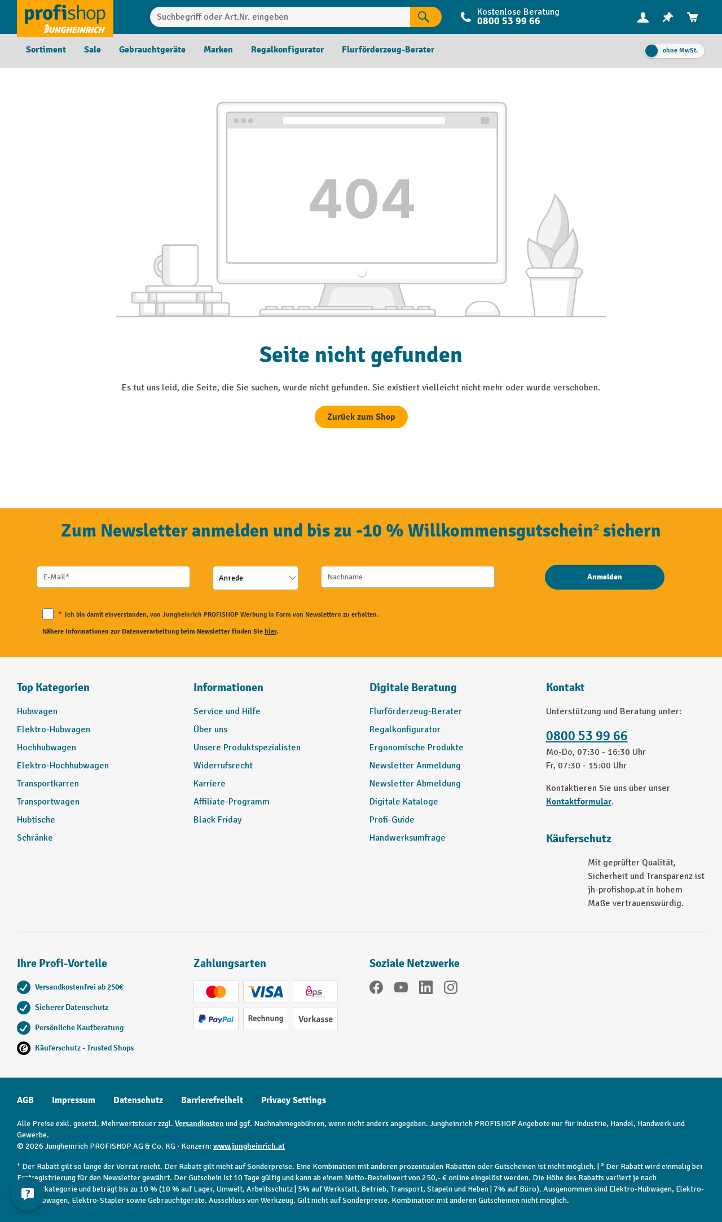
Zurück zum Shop (361, 417)
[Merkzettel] (667, 17)
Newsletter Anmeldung (415, 765)
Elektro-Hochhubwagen (63, 765)
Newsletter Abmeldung (415, 783)
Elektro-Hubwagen (53, 729)
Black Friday (217, 819)
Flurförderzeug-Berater (415, 711)
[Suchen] (426, 17)
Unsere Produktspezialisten (247, 747)
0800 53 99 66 (508, 21)
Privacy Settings (293, 1100)
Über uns (210, 729)
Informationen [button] (228, 687)
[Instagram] (450, 989)
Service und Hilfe (227, 711)
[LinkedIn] (426, 989)
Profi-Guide (392, 819)
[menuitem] (643, 17)
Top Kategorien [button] (53, 687)
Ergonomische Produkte (416, 747)
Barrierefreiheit (212, 1100)
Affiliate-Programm (231, 801)
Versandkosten (199, 1123)
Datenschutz (138, 1100)
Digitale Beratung (413, 687)
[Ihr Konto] (643, 16)
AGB (25, 1100)
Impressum (73, 1100)
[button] (449, 692)
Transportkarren (48, 783)
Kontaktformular (578, 801)
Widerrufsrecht (223, 765)
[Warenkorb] (692, 17)
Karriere (209, 783)
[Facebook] (376, 989)
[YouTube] (401, 989)
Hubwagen (37, 711)
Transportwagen (48, 801)
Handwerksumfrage (407, 837)
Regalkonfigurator (405, 729)
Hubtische (36, 819)
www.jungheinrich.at (249, 1146)
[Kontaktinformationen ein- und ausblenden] (28, 1194)
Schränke (35, 837)
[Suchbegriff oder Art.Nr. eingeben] (280, 17)
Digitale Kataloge (403, 801)
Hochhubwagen (46, 747)
